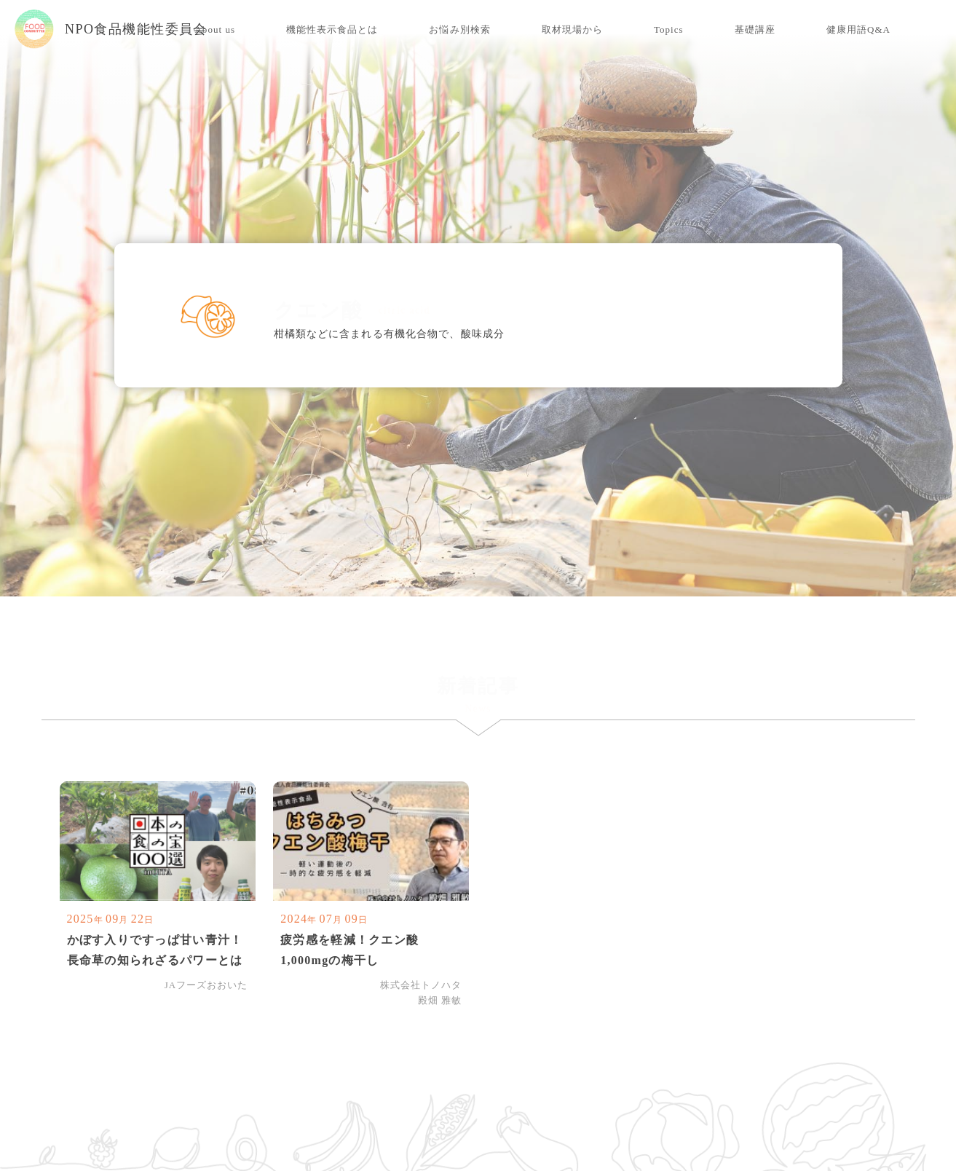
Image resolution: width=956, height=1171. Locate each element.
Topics (669, 29)
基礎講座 (755, 29)
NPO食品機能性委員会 (111, 29)
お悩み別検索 (459, 29)
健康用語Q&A (858, 29)
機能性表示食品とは (332, 29)
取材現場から (572, 29)
